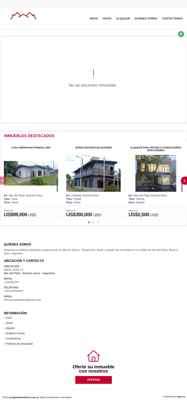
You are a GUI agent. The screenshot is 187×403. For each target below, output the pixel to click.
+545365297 (11, 282)
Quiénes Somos (146, 18)
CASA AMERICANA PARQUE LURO (31, 147)
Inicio (94, 18)
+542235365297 (13, 290)
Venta (107, 18)
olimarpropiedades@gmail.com (22, 299)
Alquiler (123, 18)
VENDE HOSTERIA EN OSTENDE (93, 147)
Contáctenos (172, 18)
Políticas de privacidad (19, 343)
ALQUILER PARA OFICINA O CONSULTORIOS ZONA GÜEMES (155, 149)
